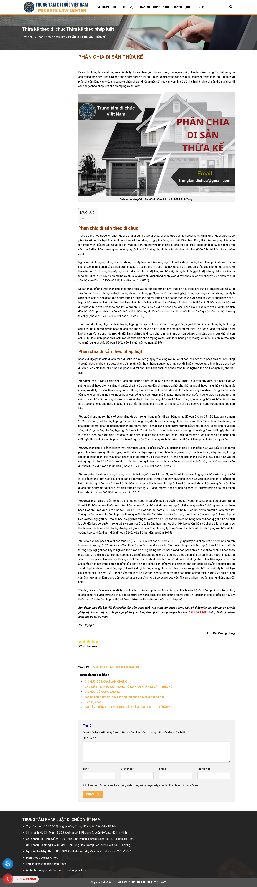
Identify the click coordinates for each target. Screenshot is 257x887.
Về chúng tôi (107, 7)
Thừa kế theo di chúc (102, 666)
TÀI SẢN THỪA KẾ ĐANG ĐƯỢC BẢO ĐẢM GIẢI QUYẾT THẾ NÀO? (127, 707)
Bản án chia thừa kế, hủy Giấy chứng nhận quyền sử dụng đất (124, 697)
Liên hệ (199, 7)
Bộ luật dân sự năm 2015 (132, 280)
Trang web (204, 768)
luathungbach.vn (76, 870)
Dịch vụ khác (92, 702)
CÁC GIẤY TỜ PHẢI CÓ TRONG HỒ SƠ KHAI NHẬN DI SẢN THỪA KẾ (128, 686)
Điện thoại (128, 768)
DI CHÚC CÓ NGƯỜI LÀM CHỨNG (105, 681)
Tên (86, 768)
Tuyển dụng (181, 7)
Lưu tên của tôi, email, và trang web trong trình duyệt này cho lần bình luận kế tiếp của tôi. (143, 785)
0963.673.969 (177, 199)
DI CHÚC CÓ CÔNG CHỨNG (102, 691)
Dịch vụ (129, 7)
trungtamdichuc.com (170, 607)
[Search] (231, 7)
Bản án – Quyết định (154, 7)
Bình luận (89, 738)
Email (163, 768)
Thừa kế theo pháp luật (127, 666)
